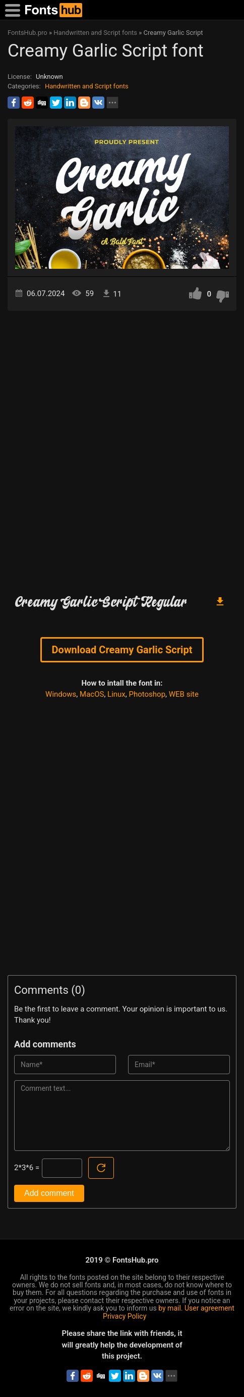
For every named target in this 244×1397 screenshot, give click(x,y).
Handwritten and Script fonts (87, 86)
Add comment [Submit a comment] (49, 1193)
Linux (116, 694)
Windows (60, 694)
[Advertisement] (122, 448)
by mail (169, 1308)
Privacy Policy (124, 1316)
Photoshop (147, 694)
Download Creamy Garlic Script (122, 650)
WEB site (184, 694)
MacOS (92, 694)
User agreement (209, 1308)
